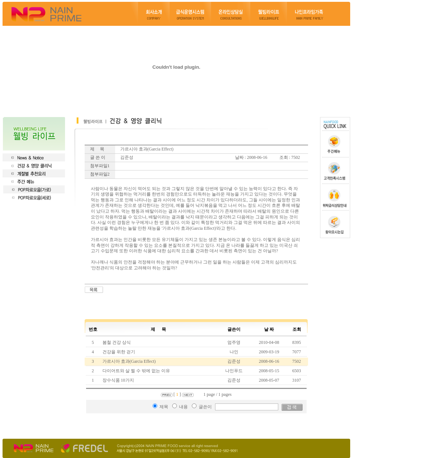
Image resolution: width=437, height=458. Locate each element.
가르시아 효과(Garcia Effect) (128, 361)
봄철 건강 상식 (116, 342)
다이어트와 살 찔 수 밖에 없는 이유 (135, 370)
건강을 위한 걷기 (118, 351)
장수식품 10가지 (117, 380)
